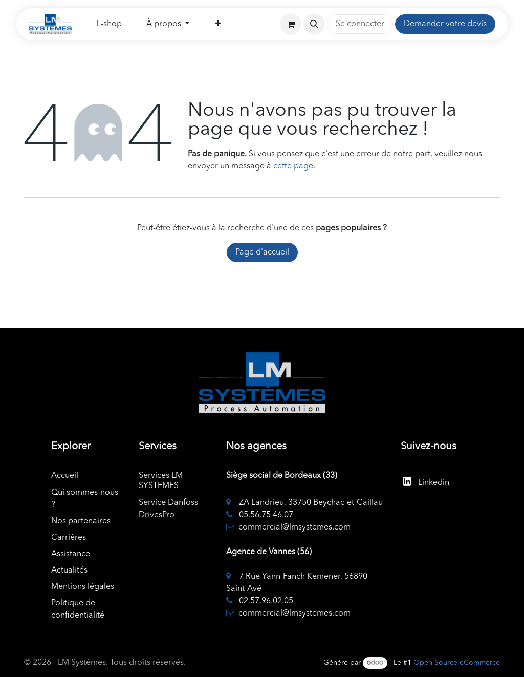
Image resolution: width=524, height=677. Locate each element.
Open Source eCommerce (456, 662)
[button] (314, 24)
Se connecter (360, 24)
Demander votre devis (445, 24)
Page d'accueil (262, 252)
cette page (293, 166)
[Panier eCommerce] (290, 24)
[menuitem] (109, 24)
